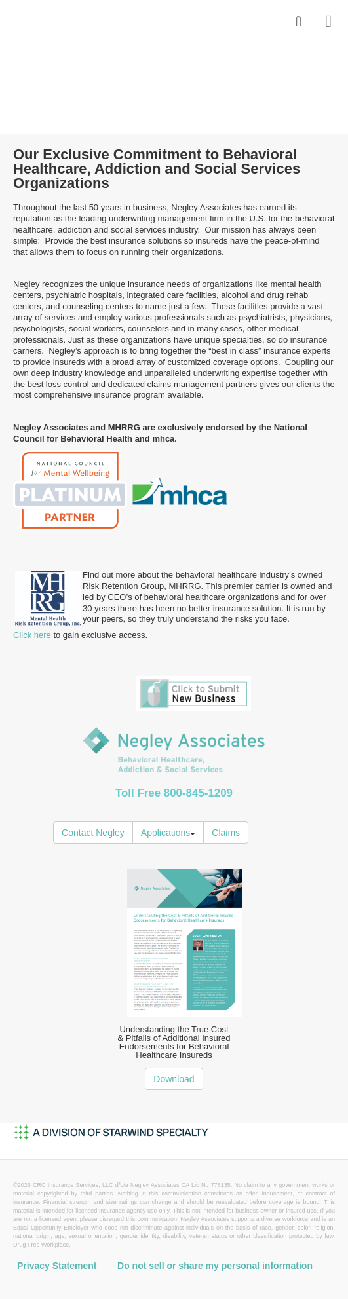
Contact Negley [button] (93, 832)
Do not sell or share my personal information (215, 1265)
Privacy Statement (56, 1265)
